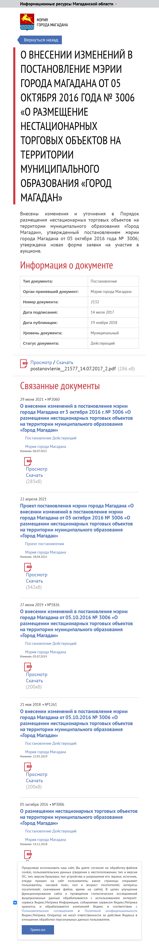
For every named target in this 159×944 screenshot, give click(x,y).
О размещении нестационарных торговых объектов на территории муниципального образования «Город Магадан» (79, 817)
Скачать (64, 362)
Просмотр (41, 362)
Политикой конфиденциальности (111, 911)
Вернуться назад (41, 39)
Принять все (37, 929)
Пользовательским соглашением (47, 911)
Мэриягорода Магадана (52, 22)
